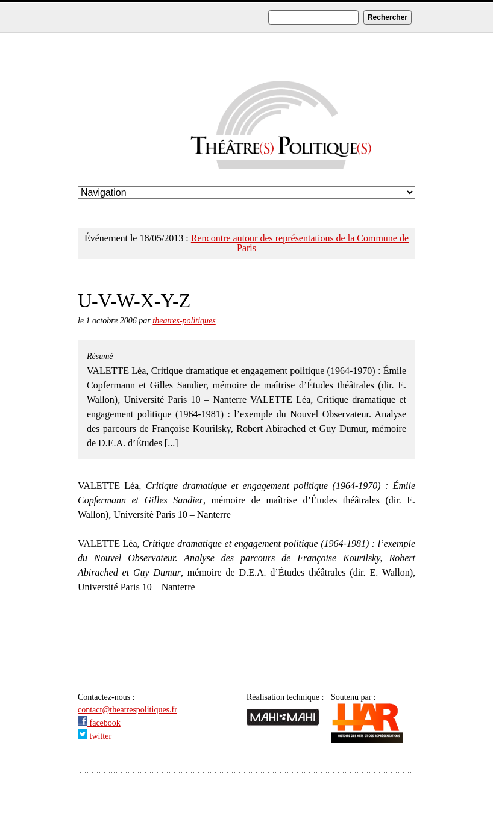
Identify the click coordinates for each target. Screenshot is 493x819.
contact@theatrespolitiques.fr (127, 709)
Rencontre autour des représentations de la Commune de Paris (300, 243)
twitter (94, 736)
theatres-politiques (183, 320)
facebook (99, 722)
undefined (246, 192)
